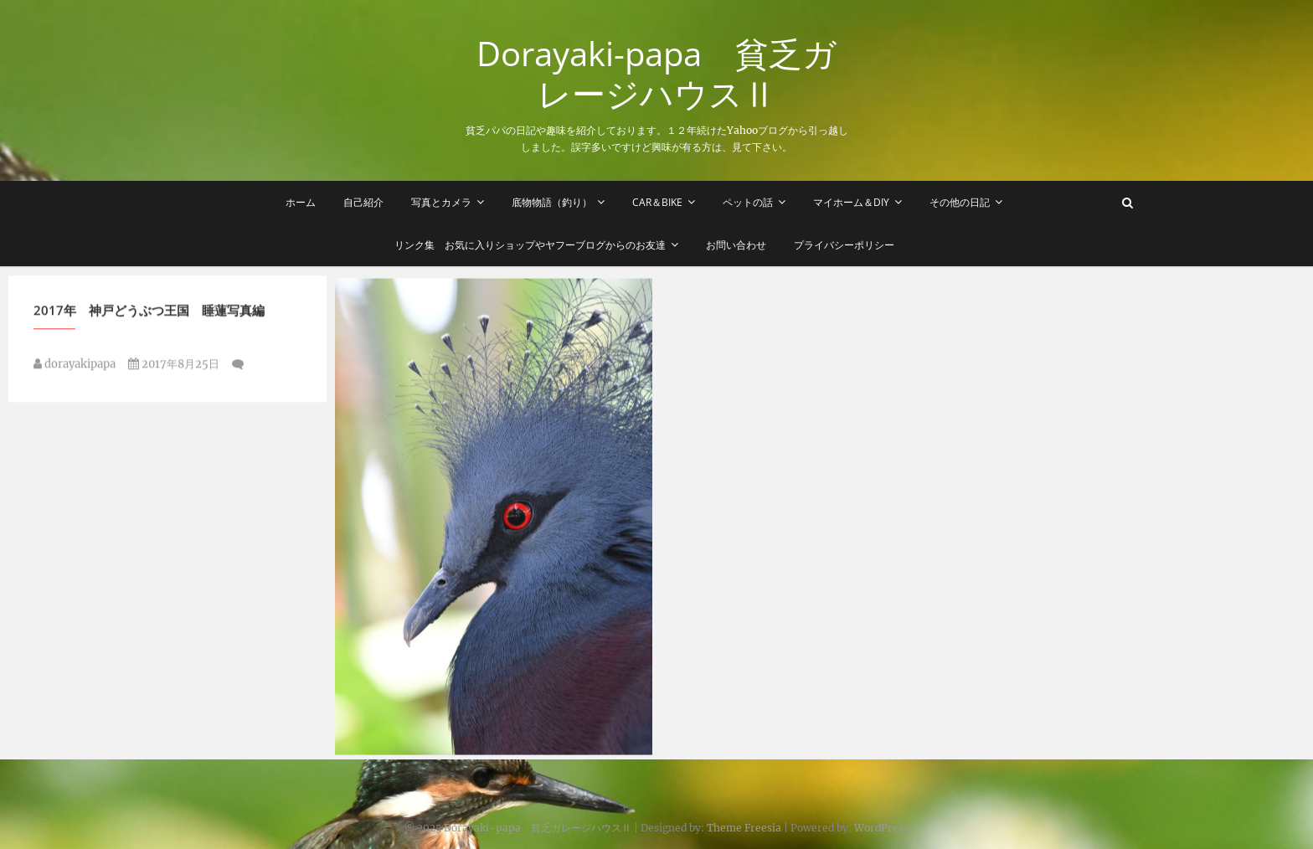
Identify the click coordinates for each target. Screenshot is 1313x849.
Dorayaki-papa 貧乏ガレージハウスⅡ (656, 73)
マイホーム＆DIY (851, 202)
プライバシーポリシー (844, 245)
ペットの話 (748, 202)
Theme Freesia (744, 827)
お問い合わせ (736, 245)
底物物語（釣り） (552, 202)
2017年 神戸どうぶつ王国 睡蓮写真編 (149, 313)
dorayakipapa (74, 367)
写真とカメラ (441, 202)
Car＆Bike (657, 202)
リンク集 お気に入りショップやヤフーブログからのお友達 (530, 245)
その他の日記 (959, 202)
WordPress (881, 827)
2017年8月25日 (173, 367)
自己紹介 (363, 202)
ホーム (301, 202)
